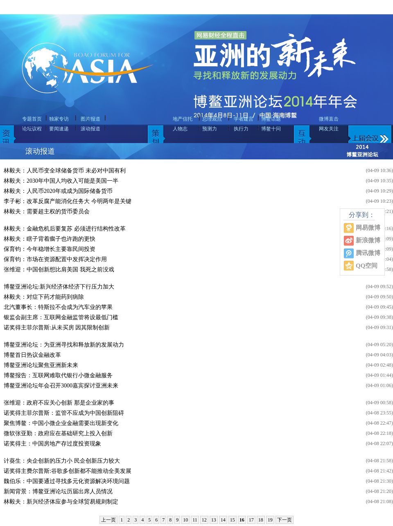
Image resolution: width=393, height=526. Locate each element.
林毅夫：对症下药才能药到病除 (44, 297)
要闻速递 (59, 129)
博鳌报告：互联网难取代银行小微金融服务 (58, 375)
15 (232, 520)
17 (251, 520)
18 (260, 520)
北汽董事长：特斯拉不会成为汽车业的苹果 (58, 307)
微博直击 (329, 119)
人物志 (180, 129)
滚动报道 (90, 129)
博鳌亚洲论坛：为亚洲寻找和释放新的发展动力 (64, 345)
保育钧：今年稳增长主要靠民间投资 (49, 249)
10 (185, 520)
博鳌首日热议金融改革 (32, 355)
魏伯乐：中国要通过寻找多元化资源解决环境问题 (67, 481)
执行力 (241, 129)
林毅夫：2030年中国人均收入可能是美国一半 (61, 181)
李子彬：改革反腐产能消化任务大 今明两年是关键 (67, 201)
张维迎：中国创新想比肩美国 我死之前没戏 (59, 269)
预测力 (209, 129)
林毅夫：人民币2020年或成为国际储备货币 (58, 191)
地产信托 (182, 119)
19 (270, 520)
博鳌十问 (271, 129)
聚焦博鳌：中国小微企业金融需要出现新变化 (61, 423)
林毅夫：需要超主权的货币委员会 (47, 211)
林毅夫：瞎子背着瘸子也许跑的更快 (49, 239)
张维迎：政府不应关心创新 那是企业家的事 (59, 403)
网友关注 (329, 129)
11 (194, 520)
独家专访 (59, 119)
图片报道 (90, 119)
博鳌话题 (271, 119)
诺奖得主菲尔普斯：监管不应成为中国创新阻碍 (64, 413)
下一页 (284, 520)
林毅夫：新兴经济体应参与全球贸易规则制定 (61, 502)
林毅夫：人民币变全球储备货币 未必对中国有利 (65, 171)
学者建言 (243, 119)
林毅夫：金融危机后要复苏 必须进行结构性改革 (65, 229)
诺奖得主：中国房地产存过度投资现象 (52, 444)
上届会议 (373, 124)
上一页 (108, 520)
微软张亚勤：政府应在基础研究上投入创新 (58, 433)
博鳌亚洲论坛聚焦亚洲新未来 (41, 365)
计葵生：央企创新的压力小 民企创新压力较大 (62, 461)
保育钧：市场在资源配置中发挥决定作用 (55, 259)
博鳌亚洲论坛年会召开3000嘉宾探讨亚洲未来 (61, 386)
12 (204, 520)
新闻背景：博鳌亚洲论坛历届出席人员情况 (58, 491)
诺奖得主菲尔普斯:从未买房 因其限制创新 (57, 328)
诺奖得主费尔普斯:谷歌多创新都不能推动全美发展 (67, 471)
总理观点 (212, 119)
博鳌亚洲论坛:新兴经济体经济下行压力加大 (59, 287)
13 (213, 520)
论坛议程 (32, 129)
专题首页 (32, 119)
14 (223, 520)
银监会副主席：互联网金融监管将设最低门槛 (61, 317)
